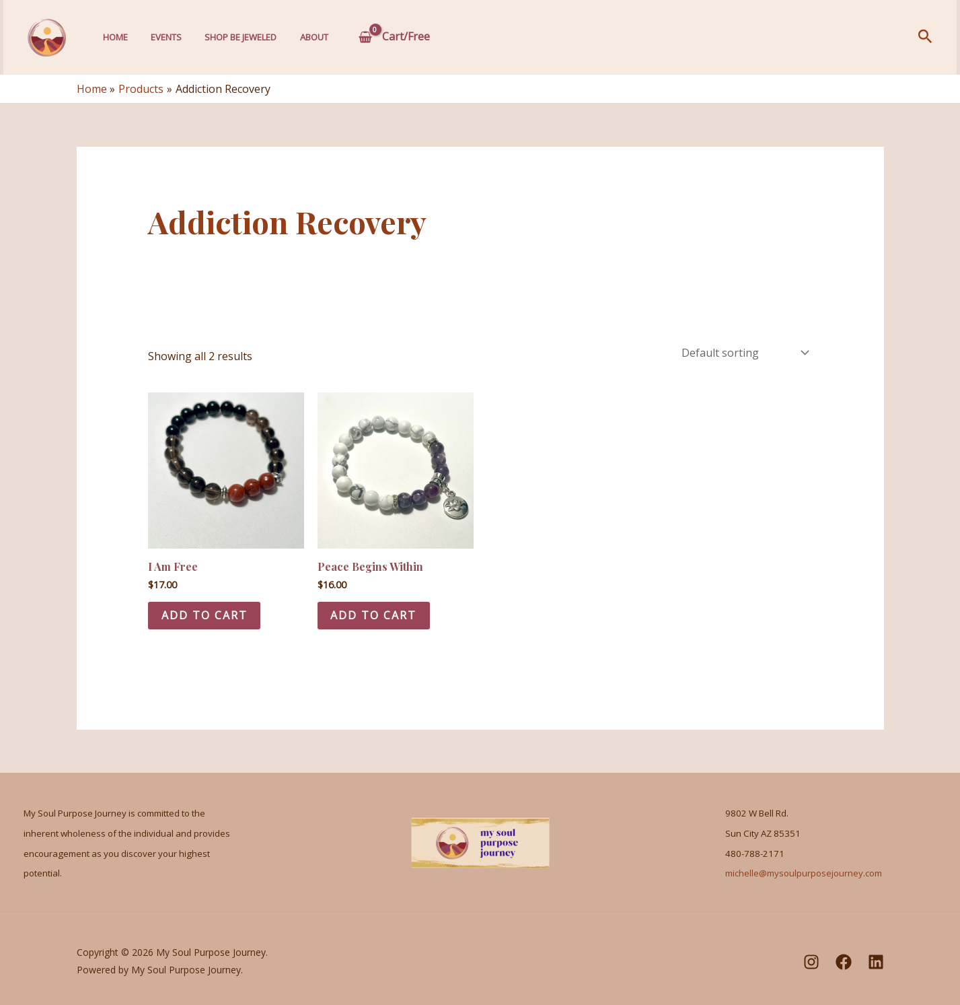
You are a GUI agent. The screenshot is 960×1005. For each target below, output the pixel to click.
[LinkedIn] (876, 962)
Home (114, 37)
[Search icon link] (925, 37)
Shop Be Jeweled (234, 37)
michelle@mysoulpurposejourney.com (803, 874)
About (304, 37)
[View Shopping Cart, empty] (384, 37)
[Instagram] (811, 962)
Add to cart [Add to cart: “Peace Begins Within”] (374, 615)
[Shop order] (744, 353)
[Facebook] (844, 962)
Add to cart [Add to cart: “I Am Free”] (204, 615)
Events (162, 37)
